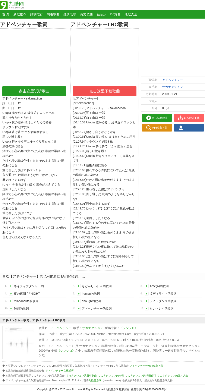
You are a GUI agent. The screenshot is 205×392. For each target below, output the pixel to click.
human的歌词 (91, 293)
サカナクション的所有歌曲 (81, 375)
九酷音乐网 (95, 380)
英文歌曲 (86, 14)
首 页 (5, 14)
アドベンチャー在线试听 (59, 370)
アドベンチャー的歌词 (97, 308)
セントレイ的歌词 (162, 308)
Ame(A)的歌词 (159, 286)
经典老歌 (69, 14)
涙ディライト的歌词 (163, 293)
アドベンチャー (172, 80)
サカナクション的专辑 (111, 375)
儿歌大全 (130, 14)
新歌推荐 (19, 14)
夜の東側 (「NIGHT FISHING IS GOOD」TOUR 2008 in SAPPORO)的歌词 (28, 294)
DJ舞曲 (115, 14)
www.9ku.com (74, 389)
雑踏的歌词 (21, 308)
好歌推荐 (36, 14)
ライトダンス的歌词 (163, 301)
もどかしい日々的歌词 (97, 286)
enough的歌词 (91, 301)
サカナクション (172, 87)
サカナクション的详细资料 (140, 375)
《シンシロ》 (129, 328)
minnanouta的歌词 (26, 301)
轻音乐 (101, 14)
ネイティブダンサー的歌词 (29, 286)
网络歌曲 (53, 14)
